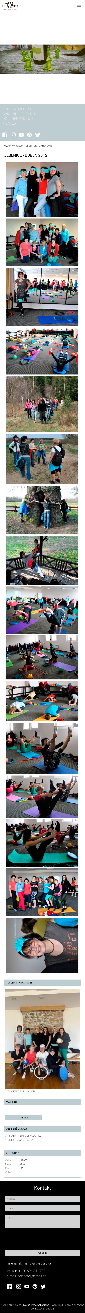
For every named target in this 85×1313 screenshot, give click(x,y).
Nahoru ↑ (49, 1308)
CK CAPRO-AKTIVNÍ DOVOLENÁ (25, 1136)
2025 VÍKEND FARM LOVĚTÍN (21, 1091)
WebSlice (57, 1305)
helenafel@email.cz (31, 1276)
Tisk (65, 1305)
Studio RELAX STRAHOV (21, 1139)
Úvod (7, 145)
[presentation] (28, 1238)
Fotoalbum (18, 145)
